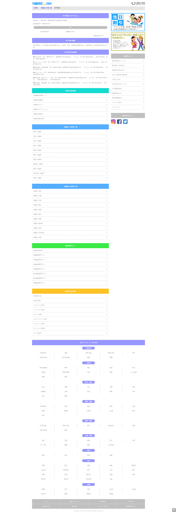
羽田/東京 (43, 353)
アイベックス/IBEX (39, 328)
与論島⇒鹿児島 (38, 223)
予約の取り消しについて (119, 84)
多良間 (88, 494)
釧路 (111, 372)
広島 (66, 440)
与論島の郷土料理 (38, 118)
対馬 (66, 474)
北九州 (43, 470)
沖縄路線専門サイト (39, 255)
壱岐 (43, 474)
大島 (133, 406)
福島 (111, 391)
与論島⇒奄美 (37, 228)
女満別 (43, 372)
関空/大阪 (111, 353)
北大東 (134, 489)
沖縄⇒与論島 (37, 178)
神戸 (133, 353)
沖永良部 (88, 479)
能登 (66, 396)
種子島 (88, 474)
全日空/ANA (37, 300)
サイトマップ (116, 107)
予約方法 (131, 501)
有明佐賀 (66, 470)
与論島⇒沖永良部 (38, 233)
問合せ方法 (46, 506)
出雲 (133, 440)
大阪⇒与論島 (37, 136)
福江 (133, 470)
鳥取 (88, 440)
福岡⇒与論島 (37, 150)
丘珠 (88, 372)
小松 (133, 391)
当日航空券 (102, 501)
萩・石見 (43, 445)
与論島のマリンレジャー (40, 109)
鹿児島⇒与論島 (38, 164)
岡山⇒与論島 (37, 145)
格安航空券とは (117, 93)
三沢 (88, 387)
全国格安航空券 (38, 250)
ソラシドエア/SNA (39, 310)
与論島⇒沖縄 (37, 237)
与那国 (111, 494)
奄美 (111, 474)
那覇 (111, 357)
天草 (88, 470)
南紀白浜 (111, 425)
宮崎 (88, 465)
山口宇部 (111, 445)
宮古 (66, 489)
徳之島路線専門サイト (40, 278)
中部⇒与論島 (37, 141)
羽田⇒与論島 (37, 131)
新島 (43, 411)
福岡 (88, 357)
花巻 (111, 387)
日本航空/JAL (37, 296)
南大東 (43, 494)
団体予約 (74, 506)
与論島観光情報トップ (40, 95)
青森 (66, 387)
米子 (111, 440)
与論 (111, 479)
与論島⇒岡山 (37, 205)
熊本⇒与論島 (37, 155)
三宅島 (88, 411)
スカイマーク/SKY (38, 305)
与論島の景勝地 (38, 100)
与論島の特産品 (38, 114)
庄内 (88, 391)
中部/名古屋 (43, 357)
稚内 (66, 367)
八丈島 (111, 411)
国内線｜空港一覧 (46, 8)
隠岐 (66, 445)
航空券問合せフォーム (119, 61)
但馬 (133, 425)
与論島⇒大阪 (37, 195)
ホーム (46, 501)
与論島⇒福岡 (37, 209)
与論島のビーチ (38, 104)
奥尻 (66, 376)
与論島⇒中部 (37, 200)
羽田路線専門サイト (39, 260)
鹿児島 (134, 465)
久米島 (111, 489)
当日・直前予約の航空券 (119, 75)
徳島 (111, 455)
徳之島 (66, 479)
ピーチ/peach (37, 333)
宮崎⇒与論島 (37, 159)
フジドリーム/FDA (38, 324)
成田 (66, 353)
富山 (43, 396)
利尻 (88, 367)
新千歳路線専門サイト (40, 273)
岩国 (88, 445)
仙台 (43, 387)
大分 (111, 470)
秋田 (133, 387)
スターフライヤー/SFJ (40, 319)
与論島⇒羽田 (37, 191)
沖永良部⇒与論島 (38, 173)
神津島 (66, 411)
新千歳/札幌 (66, 357)
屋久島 (43, 479)
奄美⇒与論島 (37, 168)
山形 (66, 391)
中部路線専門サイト (39, 269)
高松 (43, 455)
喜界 (133, 474)
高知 (88, 455)
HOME (36, 8)
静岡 (66, 430)
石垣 (88, 489)
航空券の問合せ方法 (118, 70)
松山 (66, 455)
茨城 (88, 406)
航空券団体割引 (117, 98)
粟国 (66, 494)
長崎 (111, 465)
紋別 (111, 367)
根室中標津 (66, 372)
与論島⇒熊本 (37, 214)
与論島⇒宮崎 (37, 219)
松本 (43, 415)
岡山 (43, 440)
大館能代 (43, 391)
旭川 (133, 367)
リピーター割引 (117, 102)
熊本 (66, 465)
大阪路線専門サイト (39, 264)
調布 (111, 406)
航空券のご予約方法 (118, 65)
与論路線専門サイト (39, 283)
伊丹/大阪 (88, 353)
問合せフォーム (74, 501)
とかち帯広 (133, 372)
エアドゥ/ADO (37, 314)
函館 (43, 376)
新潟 (133, 411)
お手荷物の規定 (117, 88)
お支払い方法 (116, 79)
